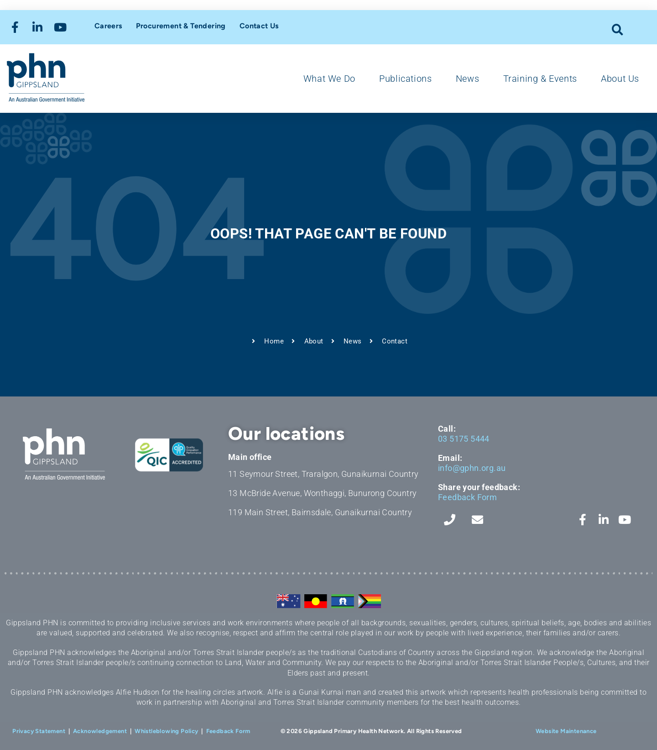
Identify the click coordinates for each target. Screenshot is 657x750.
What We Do (329, 78)
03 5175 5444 (464, 439)
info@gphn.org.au (472, 468)
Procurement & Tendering (181, 25)
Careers (108, 25)
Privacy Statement (38, 731)
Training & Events (540, 78)
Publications (405, 78)
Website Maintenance (566, 731)
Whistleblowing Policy (166, 731)
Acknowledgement (100, 731)
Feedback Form (467, 497)
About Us (620, 78)
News (467, 78)
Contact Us (259, 25)
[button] (618, 29)
